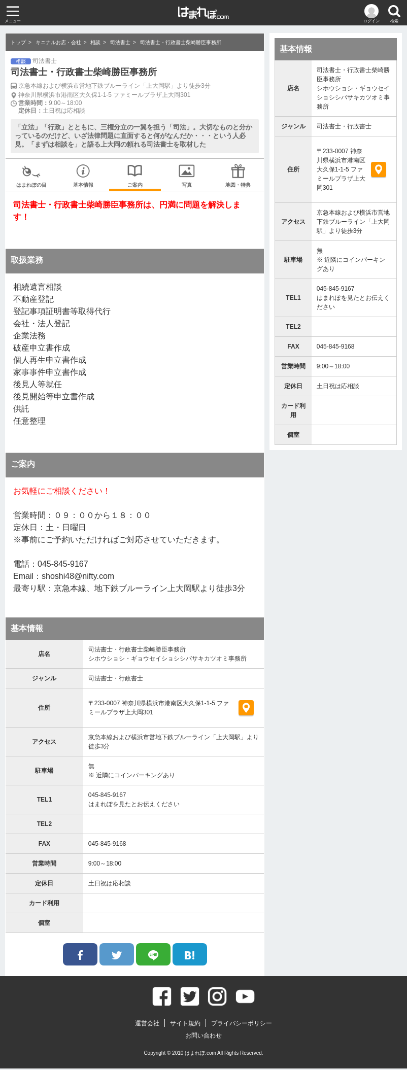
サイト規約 (185, 1024)
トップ (18, 42)
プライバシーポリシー (241, 1024)
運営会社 (147, 1024)
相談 (95, 42)
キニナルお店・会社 (58, 42)
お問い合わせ (203, 1037)
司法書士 (120, 42)
